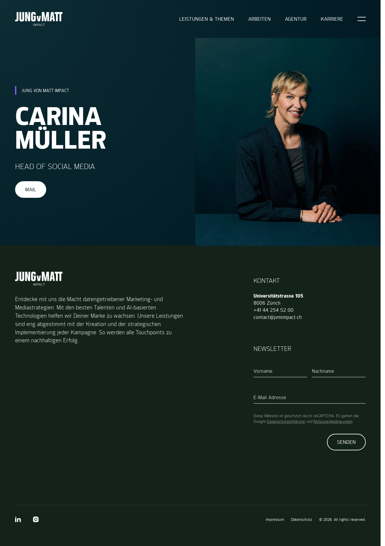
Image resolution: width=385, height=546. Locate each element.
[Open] (361, 18)
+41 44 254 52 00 (273, 310)
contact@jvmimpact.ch (278, 317)
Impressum (275, 519)
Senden (346, 442)
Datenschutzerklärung (286, 421)
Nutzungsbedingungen (333, 421)
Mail (30, 189)
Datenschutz (301, 519)
